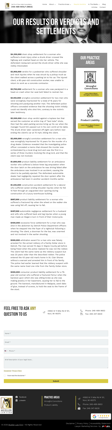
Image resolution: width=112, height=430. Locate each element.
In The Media (94, 4)
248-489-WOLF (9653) (22, 7)
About (52, 4)
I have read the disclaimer (16, 375)
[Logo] (8, 5)
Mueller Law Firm (15, 425)
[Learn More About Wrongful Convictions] (91, 94)
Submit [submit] (56, 381)
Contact (103, 7)
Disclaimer (7, 371)
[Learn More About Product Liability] (90, 126)
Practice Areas (64, 4)
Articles (94, 7)
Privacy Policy (17, 371)
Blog (104, 4)
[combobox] (6, 351)
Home (44, 4)
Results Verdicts (80, 4)
